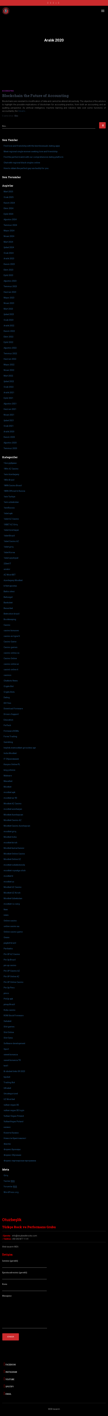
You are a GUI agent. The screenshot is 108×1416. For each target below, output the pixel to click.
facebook (47, 3)
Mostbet (7, 787)
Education (8, 720)
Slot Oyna (8, 1038)
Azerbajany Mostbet (13, 580)
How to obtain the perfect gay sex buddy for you (26, 168)
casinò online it (11, 669)
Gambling (8, 742)
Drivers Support (11, 714)
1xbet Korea (9, 552)
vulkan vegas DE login (14, 1110)
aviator (7, 569)
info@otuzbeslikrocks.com (24, 1236)
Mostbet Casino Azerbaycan (17, 826)
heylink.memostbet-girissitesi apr (20, 748)
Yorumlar (10, 1186)
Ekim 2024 (8, 208)
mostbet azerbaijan (13, 809)
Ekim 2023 (8, 270)
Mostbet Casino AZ (12, 820)
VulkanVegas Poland (13, 1121)
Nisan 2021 (9, 415)
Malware (8, 776)
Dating (7, 697)
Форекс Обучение (12, 1155)
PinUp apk (8, 999)
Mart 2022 (8, 376)
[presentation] (24, 1349)
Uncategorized (11, 1093)
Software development (14, 1043)
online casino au (11, 926)
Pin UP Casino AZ (12, 971)
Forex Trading (10, 736)
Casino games (10, 647)
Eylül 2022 (8, 342)
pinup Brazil (9, 1004)
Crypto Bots (9, 692)
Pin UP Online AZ (11, 976)
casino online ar (11, 664)
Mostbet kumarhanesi (14, 848)
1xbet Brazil (9, 536)
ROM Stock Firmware (14, 1015)
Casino (7, 625)
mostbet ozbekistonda (14, 865)
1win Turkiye (9, 496)
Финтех (7, 1144)
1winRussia (9, 508)
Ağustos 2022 (10, 348)
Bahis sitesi (9, 591)
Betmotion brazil (11, 614)
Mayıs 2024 (9, 230)
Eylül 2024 (8, 214)
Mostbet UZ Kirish (12, 893)
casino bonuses (11, 630)
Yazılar (9, 1181)
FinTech (7, 725)
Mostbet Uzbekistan (13, 898)
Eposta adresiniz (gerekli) (24, 1275)
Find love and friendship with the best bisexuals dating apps (32, 146)
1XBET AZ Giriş (11, 524)
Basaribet (8, 608)
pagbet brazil (10, 943)
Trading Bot (9, 1082)
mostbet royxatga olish (15, 870)
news (6, 915)
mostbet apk (9, 792)
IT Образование (11, 759)
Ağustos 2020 (10, 443)
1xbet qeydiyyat (11, 558)
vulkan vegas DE (11, 1105)
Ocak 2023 (9, 320)
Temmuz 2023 (10, 286)
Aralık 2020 (9, 431)
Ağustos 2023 (10, 281)
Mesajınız (24, 1311)
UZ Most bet (9, 1099)
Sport (6, 1049)
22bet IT (7, 563)
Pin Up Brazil (10, 960)
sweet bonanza (11, 1054)
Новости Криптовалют (15, 1138)
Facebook (10, 1364)
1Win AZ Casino (11, 469)
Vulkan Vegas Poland (14, 1116)
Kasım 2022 (9, 331)
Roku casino (9, 1010)
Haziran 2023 (10, 292)
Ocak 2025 (9, 197)
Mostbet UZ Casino (12, 887)
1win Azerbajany (11, 474)
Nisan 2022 (9, 370)
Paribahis (8, 948)
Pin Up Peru (9, 987)
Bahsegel (8, 597)
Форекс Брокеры (12, 1149)
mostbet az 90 (10, 798)
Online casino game (13, 932)
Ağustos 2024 (10, 219)
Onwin (6, 937)
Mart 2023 (8, 309)
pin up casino (10, 965)
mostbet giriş (10, 831)
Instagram (10, 1371)
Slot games (9, 1026)
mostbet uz (9, 881)
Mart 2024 (8, 242)
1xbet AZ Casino (11, 519)
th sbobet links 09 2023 (14, 1071)
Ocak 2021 (9, 426)
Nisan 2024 (9, 236)
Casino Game (10, 641)
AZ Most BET (10, 575)
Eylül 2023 (8, 275)
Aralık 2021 (9, 392)
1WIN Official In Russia (14, 491)
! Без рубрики (10, 463)
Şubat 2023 (9, 314)
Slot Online (9, 1032)
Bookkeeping (8, 91)
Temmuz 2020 (10, 448)
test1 (6, 1066)
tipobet (7, 1077)
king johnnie (9, 770)
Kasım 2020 (9, 437)
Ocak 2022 (9, 387)
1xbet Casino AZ (11, 541)
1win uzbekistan (11, 502)
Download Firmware (13, 708)
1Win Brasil (9, 480)
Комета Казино (11, 1133)
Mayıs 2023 (9, 298)
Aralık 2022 (9, 325)
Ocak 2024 (9, 253)
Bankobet (8, 602)
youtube (53, 3)
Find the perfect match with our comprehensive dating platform (33, 157)
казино (7, 1127)
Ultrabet (7, 1088)
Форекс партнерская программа (20, 1161)
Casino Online (10, 658)
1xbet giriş (9, 547)
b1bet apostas (10, 586)
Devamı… (22, 111)
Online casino (10, 921)
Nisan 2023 (9, 303)
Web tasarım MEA (10, 1247)
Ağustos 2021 (10, 404)
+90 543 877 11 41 (20, 1239)
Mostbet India (10, 837)
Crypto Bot (9, 686)
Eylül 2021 (8, 398)
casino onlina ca (11, 653)
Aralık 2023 (9, 258)
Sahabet (7, 1021)
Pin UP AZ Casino (12, 954)
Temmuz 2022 (10, 353)
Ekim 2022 (8, 337)
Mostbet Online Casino (14, 854)
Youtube (9, 1379)
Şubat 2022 (9, 381)
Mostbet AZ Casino (12, 803)
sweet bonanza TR (12, 1060)
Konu (24, 1287)
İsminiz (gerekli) (24, 1264)
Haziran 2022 (10, 359)
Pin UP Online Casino (13, 982)
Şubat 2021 (9, 420)
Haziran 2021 (10, 409)
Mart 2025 (8, 191)
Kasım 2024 (9, 203)
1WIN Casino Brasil (13, 485)
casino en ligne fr (12, 636)
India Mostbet (10, 753)
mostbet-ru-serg (12, 904)
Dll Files (7, 703)
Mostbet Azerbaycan (13, 815)
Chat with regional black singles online (22, 162)
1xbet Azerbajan (11, 530)
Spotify (9, 1386)
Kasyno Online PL (12, 764)
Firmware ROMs (11, 731)
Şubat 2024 (9, 247)
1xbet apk (8, 513)
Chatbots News (11, 681)
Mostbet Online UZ (12, 859)
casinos (7, 675)
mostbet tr (8, 876)
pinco (6, 993)
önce (8, 116)
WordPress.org (11, 1192)
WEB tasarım (54, 1409)
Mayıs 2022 (9, 364)
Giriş (6, 1175)
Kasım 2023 (9, 264)
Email (7, 1393)
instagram (50, 3)
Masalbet (8, 781)
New (6, 909)
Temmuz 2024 (10, 225)
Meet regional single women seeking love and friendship (30, 151)
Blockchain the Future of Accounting (35, 95)
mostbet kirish (10, 842)
